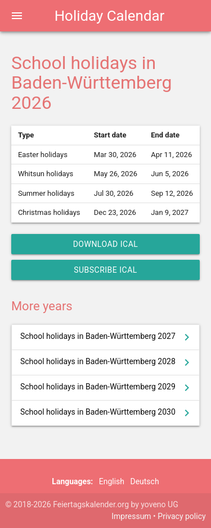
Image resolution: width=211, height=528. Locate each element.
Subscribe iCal (105, 269)
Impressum (131, 516)
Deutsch (144, 481)
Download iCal (105, 244)
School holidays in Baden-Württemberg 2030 (107, 413)
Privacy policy (181, 516)
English (111, 481)
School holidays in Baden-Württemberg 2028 (107, 362)
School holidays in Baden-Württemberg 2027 (107, 337)
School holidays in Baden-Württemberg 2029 (107, 387)
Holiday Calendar (110, 15)
